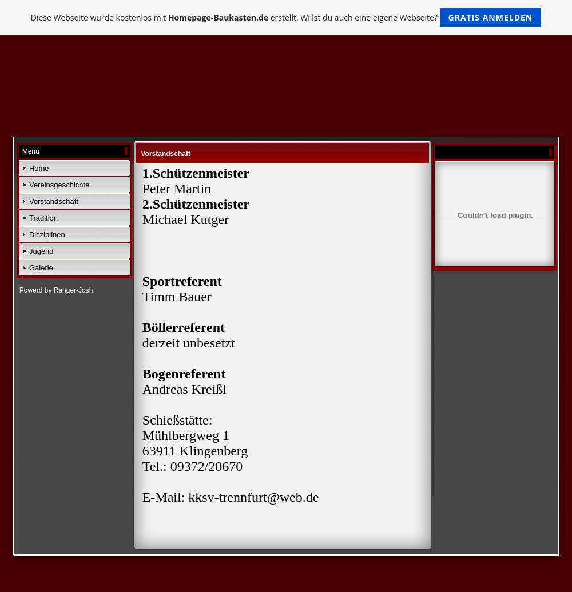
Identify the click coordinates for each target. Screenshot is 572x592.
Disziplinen (47, 234)
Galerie (41, 267)
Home (39, 168)
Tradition (43, 218)
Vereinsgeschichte (59, 185)
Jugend (41, 251)
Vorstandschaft (53, 201)
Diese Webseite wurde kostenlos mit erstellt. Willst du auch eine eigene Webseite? (286, 17)
